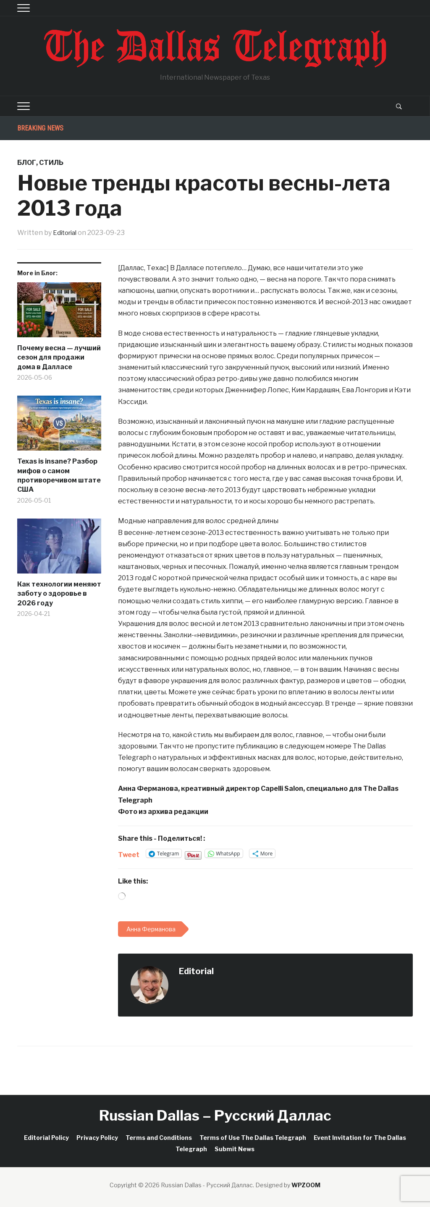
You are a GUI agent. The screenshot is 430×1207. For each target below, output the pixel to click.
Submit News (234, 1148)
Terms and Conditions (159, 1137)
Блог (26, 163)
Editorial (66, 233)
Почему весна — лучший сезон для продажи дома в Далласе (59, 357)
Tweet (128, 854)
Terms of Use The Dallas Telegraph (252, 1137)
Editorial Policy (46, 1137)
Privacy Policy (97, 1137)
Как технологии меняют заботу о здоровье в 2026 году (59, 593)
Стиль (51, 163)
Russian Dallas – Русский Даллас (215, 1115)
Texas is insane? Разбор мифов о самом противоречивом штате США (59, 475)
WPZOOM (305, 1185)
